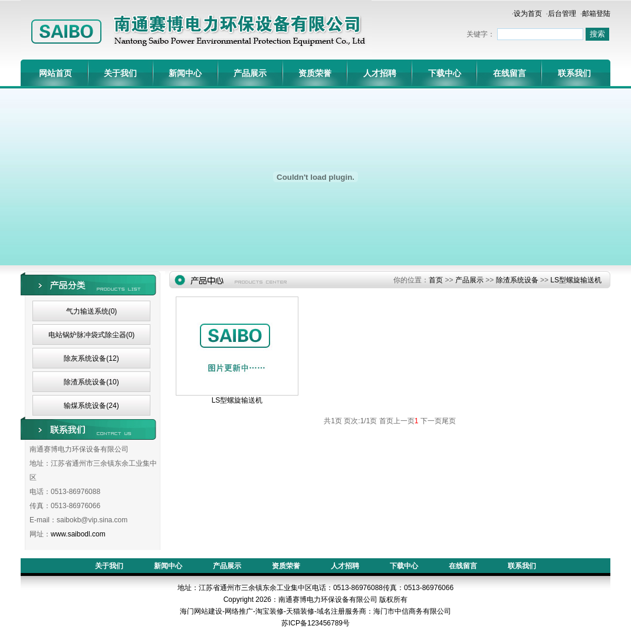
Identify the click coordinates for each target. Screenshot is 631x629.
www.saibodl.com (78, 534)
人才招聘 (379, 73)
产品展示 (250, 73)
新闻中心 (185, 73)
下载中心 (444, 73)
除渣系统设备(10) (91, 382)
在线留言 (509, 73)
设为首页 (528, 13)
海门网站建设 (201, 611)
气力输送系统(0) (91, 311)
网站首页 (55, 73)
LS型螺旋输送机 (576, 280)
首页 (436, 280)
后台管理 (562, 13)
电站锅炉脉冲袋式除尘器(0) (91, 335)
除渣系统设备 (517, 280)
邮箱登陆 (596, 13)
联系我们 (574, 73)
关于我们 (120, 73)
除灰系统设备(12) (91, 358)
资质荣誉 (314, 73)
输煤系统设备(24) (91, 405)
